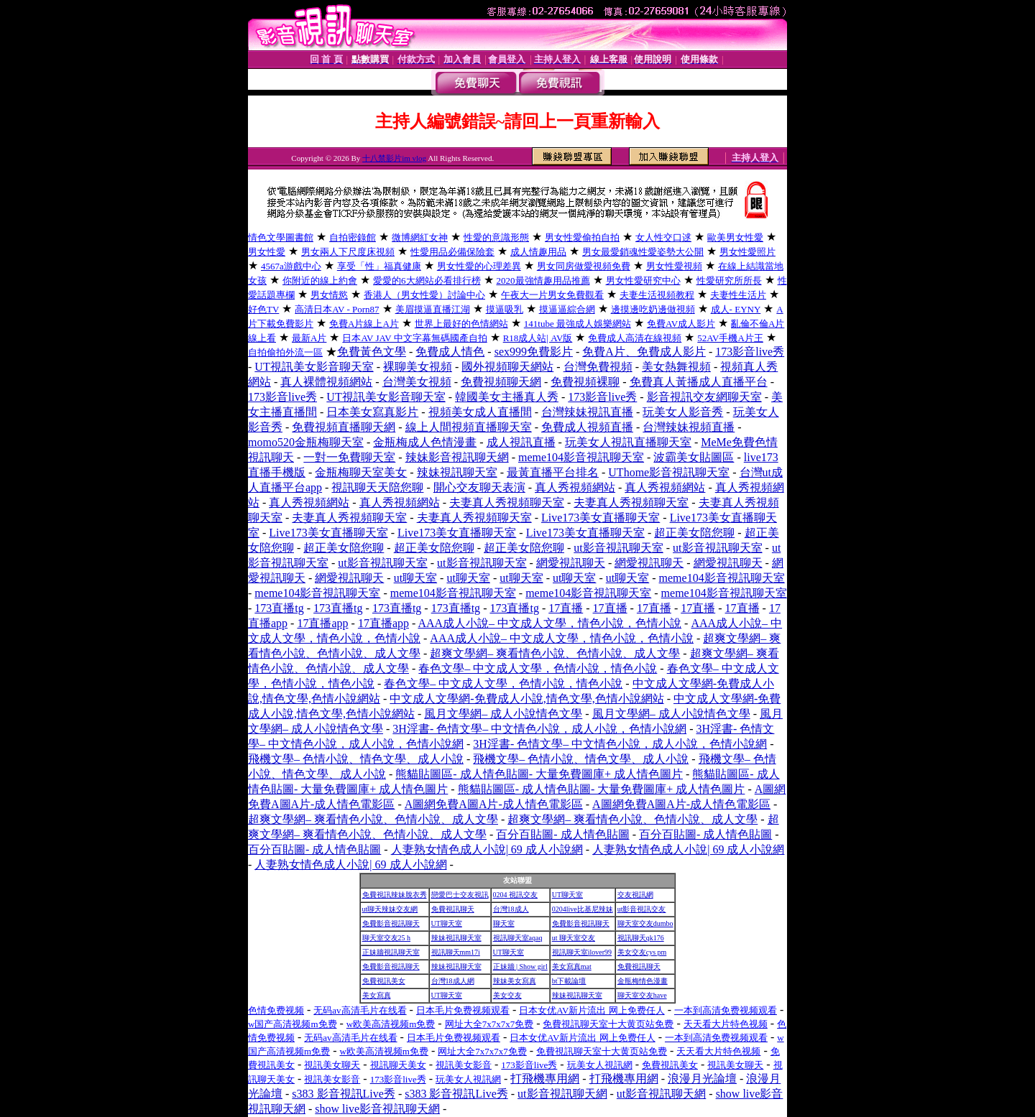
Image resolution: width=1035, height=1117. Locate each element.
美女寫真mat (572, 966)
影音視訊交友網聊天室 (704, 397)
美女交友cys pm (642, 952)
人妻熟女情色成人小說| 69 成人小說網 (487, 849)
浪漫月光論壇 (702, 1078)
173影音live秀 (749, 352)
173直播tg (278, 608)
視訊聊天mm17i (455, 952)
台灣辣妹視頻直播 (689, 427)
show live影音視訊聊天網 (377, 1109)
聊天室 (504, 923)
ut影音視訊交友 (641, 909)
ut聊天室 (415, 578)
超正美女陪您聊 (694, 533)
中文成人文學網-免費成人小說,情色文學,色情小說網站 (526, 698)
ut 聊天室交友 (573, 938)
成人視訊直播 (521, 442)
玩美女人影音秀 (683, 412)
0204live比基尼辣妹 (582, 909)
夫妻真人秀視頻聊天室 (506, 502)
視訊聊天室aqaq (518, 938)
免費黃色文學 (371, 352)
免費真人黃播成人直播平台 (699, 382)
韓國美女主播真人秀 (506, 397)
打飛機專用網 (544, 1078)
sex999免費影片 (533, 352)
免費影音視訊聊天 (391, 923)
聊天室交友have (642, 995)
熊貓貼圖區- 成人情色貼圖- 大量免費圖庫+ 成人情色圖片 (539, 774)
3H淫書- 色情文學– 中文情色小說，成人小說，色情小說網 (539, 729)
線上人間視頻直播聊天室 (468, 427)
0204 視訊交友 (515, 895)
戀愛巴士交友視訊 (460, 895)
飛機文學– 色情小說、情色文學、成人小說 (356, 759)
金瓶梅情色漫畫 (642, 981)
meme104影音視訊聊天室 (581, 457)
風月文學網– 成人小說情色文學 (503, 714)
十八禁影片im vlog (394, 158)
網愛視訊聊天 (570, 563)
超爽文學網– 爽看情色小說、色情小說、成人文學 (555, 653)
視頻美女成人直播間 (480, 412)
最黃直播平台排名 (553, 472)
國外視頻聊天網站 (507, 367)
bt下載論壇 (569, 981)
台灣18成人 (511, 909)
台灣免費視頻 (598, 367)
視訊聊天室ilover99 (582, 952)
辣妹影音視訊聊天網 (457, 457)
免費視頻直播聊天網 (343, 427)
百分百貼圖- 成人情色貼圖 (562, 834)
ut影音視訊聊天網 (562, 1094)
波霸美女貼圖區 (693, 457)
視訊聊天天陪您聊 (377, 487)
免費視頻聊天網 (501, 382)
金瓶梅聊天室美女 (361, 472)
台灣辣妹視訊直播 (587, 412)
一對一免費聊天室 (349, 457)
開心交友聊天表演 (479, 487)
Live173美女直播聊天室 (600, 517)
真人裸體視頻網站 (326, 382)
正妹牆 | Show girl (520, 966)
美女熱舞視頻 (676, 367)
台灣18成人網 (452, 981)
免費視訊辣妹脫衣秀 (394, 895)
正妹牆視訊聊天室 (391, 952)
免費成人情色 (449, 352)
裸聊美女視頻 (417, 367)
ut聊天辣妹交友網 (390, 909)
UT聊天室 (567, 895)
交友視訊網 (635, 895)
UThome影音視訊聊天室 (669, 472)
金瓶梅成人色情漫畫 (425, 442)
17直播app (322, 623)
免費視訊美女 (383, 981)
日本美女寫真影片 (372, 412)
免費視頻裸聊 (585, 382)
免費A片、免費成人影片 (644, 352)
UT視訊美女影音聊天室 (313, 367)
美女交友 (507, 995)
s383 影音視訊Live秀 (343, 1094)
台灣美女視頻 (416, 382)
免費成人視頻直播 (587, 427)
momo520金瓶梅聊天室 (306, 442)
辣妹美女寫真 (514, 981)
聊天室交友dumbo (645, 923)
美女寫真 (376, 995)
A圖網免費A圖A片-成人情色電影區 (494, 804)
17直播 (565, 608)
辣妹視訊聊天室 (457, 472)
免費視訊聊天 (452, 909)
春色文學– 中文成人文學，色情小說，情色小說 (537, 668)
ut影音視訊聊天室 (618, 548)
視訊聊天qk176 (640, 938)
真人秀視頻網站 (575, 487)
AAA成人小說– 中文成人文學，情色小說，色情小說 (549, 623)
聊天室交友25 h (386, 938)
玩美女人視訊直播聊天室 (628, 442)
